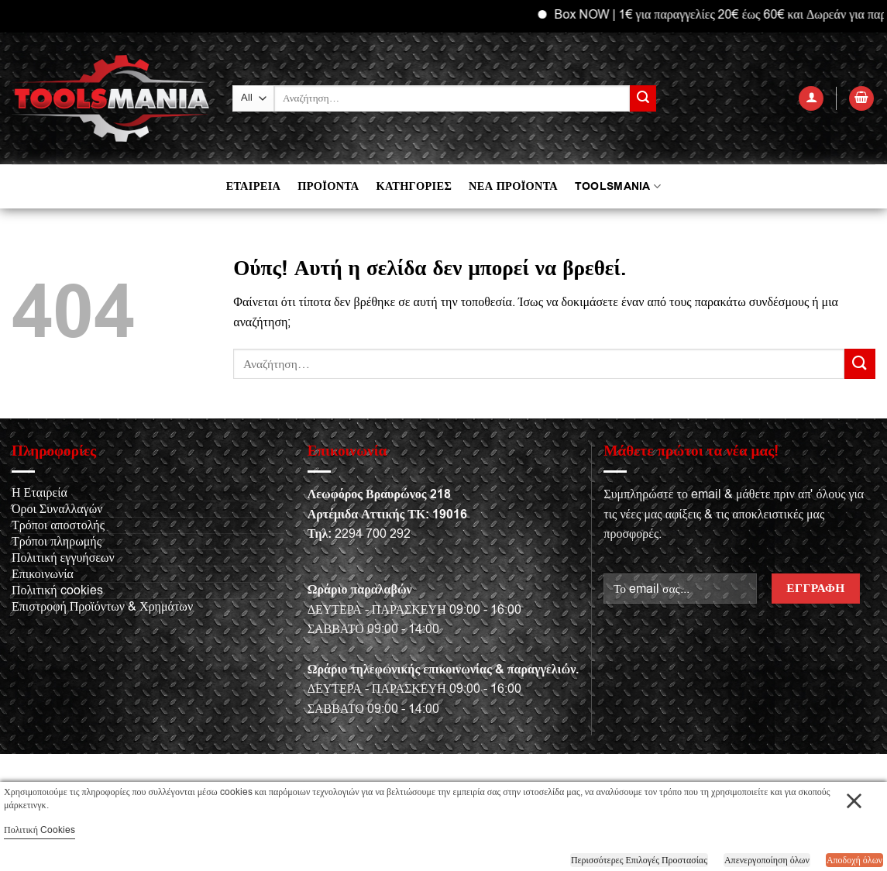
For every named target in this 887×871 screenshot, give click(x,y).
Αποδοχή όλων (854, 860)
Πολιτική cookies (57, 590)
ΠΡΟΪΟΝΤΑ (328, 186)
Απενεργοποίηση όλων (767, 860)
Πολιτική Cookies (39, 830)
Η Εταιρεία (39, 493)
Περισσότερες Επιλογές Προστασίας (639, 860)
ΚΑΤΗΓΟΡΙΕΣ (414, 186)
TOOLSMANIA (618, 186)
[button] (811, 99)
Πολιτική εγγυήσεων (63, 558)
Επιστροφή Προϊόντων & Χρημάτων (102, 607)
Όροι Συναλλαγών (57, 509)
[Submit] (643, 98)
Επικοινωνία (43, 574)
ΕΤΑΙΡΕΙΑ (253, 186)
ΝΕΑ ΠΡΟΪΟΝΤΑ (513, 186)
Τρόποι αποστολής (58, 525)
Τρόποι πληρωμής (56, 541)
